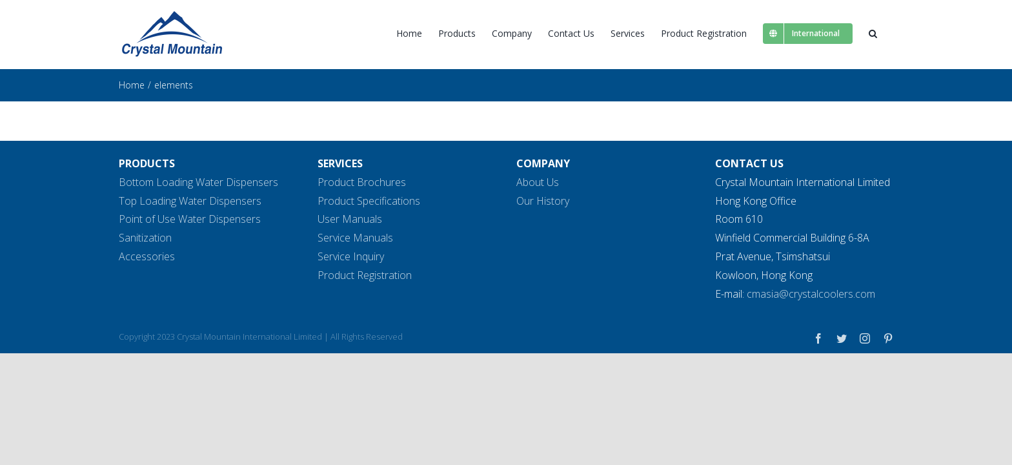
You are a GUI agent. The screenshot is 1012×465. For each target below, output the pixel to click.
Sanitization (145, 238)
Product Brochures (362, 182)
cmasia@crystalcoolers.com (811, 294)
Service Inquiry (351, 256)
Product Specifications (369, 201)
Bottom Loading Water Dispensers (198, 182)
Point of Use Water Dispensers (190, 219)
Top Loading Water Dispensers (190, 201)
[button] (889, 33)
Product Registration (365, 275)
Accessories (147, 256)
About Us (537, 182)
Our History (542, 201)
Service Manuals (355, 238)
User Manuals (350, 219)
